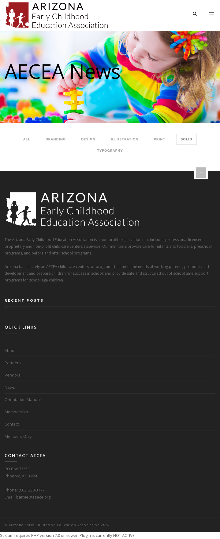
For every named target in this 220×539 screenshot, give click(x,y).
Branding (56, 139)
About (10, 350)
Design (88, 139)
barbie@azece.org (33, 497)
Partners (13, 362)
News (10, 387)
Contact (12, 424)
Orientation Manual (23, 399)
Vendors (13, 375)
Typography (110, 151)
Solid (186, 139)
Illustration (125, 139)
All (26, 139)
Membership (16, 412)
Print (160, 139)
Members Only (18, 436)
